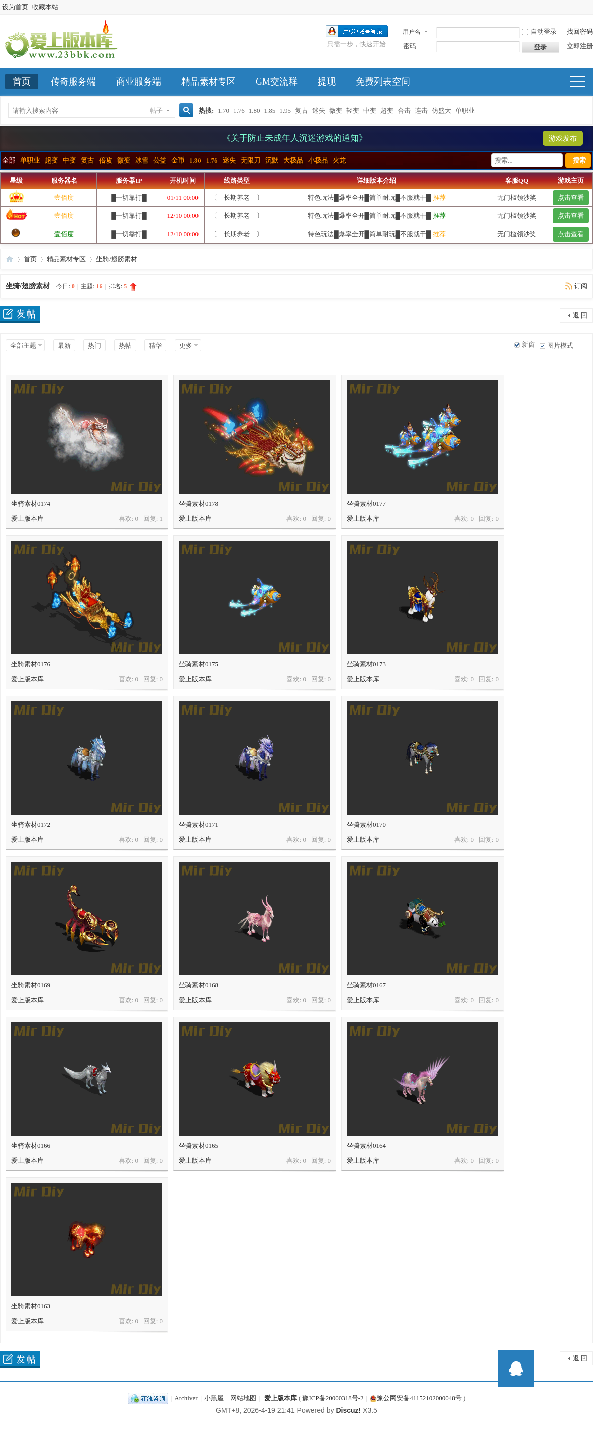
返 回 (580, 315)
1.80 (254, 110)
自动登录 (539, 31)
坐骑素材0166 (30, 1145)
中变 (369, 110)
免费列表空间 (383, 81)
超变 (386, 110)
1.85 (270, 110)
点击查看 (571, 197)
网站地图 (243, 1398)
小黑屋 (214, 1398)
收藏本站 (45, 7)
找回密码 (580, 31)
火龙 (339, 160)
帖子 (156, 110)
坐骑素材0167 (366, 985)
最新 (64, 345)
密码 (409, 46)
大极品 (293, 160)
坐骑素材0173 (366, 664)
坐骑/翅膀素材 (116, 259)
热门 (94, 345)
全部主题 (23, 345)
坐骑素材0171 (198, 824)
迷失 (318, 110)
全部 (8, 160)
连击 (421, 110)
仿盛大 (441, 110)
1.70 (223, 110)
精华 (155, 345)
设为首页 (15, 7)
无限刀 (250, 160)
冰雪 (141, 160)
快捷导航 (582, 82)
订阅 (580, 286)
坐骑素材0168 (198, 985)
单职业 (465, 110)
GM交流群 (277, 81)
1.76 (239, 110)
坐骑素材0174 (30, 503)
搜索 (579, 160)
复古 (301, 110)
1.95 (285, 110)
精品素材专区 (208, 81)
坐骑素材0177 (366, 503)
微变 (335, 110)
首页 (22, 81)
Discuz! (348, 1410)
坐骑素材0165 (198, 1145)
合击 (404, 110)
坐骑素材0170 (366, 824)
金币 (177, 160)
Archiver (185, 1398)
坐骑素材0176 (30, 664)
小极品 (318, 160)
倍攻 (105, 160)
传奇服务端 (73, 81)
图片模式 (560, 345)
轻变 (352, 110)
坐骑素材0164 (366, 1145)
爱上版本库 (10, 259)
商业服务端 (138, 81)
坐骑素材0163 (30, 1306)
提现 (327, 81)
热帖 (125, 345)
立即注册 (580, 46)
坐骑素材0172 (30, 824)
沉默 (271, 160)
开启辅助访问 (590, 7)
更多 (185, 345)
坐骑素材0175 (198, 664)
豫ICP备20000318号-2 (332, 1398)
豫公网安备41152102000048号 (416, 1398)
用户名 (412, 31)
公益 (159, 160)
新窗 (528, 344)
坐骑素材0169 (30, 985)
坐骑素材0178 (198, 503)
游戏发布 (563, 138)
